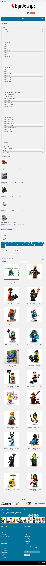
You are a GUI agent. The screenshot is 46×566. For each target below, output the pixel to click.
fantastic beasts (38, 243)
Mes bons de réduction (5, 538)
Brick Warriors (4, 549)
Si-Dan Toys (4, 556)
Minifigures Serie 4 (7, 40)
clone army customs (16, 245)
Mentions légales (27, 538)
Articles (4, 236)
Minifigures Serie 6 (7, 44)
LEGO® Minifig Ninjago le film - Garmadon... (34, 281)
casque (3, 245)
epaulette (27, 245)
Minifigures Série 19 (7, 71)
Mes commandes (4, 531)
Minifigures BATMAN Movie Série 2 (9, 121)
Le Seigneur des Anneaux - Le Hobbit (9, 140)
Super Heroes (6, 144)
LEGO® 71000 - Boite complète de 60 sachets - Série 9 (11, 223)
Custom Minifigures (6, 150)
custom (3, 247)
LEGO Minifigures (6, 31)
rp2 (18, 243)
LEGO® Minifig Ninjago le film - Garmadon (12, 469)
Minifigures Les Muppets (8, 100)
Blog (2, 233)
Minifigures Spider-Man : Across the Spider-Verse (12, 92)
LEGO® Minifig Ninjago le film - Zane (34, 324)
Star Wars (6, 142)
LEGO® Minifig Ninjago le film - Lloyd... (34, 469)
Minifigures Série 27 (7, 88)
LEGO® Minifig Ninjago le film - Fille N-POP (12, 407)
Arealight (3, 547)
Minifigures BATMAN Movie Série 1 (9, 119)
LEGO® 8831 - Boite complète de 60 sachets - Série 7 (11, 167)
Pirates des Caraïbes (7, 138)
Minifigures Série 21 (7, 75)
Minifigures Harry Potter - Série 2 (9, 108)
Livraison (26, 535)
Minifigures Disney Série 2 (8, 115)
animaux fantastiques (27, 243)
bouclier (12, 243)
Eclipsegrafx (4, 554)
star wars (37, 245)
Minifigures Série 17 (7, 67)
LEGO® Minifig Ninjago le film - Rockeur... (34, 490)
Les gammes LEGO (6, 29)
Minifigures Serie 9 (7, 50)
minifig (41, 245)
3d (42, 243)
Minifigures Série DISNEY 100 (8, 117)
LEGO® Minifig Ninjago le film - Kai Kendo (34, 407)
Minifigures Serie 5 (7, 42)
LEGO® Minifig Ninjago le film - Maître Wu (12, 490)
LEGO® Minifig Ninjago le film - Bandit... (34, 304)
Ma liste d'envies (22, 1)
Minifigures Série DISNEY (8, 113)
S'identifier (42, 1)
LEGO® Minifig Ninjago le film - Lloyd (34, 449)
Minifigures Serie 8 (7, 48)
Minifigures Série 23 (7, 79)
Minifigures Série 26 (7, 85)
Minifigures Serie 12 (7, 56)
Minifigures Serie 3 (7, 38)
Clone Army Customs (5, 551)
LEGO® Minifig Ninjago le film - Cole (34, 366)
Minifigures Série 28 (7, 90)
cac (8, 243)
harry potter (4, 243)
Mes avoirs (4, 533)
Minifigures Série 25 (7, 83)
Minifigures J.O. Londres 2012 (8, 133)
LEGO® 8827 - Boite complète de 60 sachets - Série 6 (11, 209)
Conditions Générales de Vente (29, 540)
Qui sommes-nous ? (28, 533)
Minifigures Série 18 (7, 69)
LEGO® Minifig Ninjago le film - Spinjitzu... (34, 428)
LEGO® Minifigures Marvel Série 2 (9, 96)
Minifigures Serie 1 (7, 33)
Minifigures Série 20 (7, 73)
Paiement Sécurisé (27, 542)
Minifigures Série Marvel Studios (9, 98)
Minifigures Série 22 (7, 77)
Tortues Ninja (6, 146)
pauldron (32, 245)
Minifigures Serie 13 (7, 58)
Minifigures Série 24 (7, 81)
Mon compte (15, 1)
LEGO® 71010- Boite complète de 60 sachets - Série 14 (11, 195)
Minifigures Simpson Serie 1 (8, 129)
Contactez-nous (27, 529)
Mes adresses (4, 535)
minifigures (22, 245)
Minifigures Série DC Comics (8, 104)
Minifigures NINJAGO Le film (8, 110)
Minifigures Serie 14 (7, 60)
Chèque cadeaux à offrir (12, 283)
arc (15, 243)
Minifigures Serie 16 (7, 65)
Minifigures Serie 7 (7, 46)
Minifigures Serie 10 (7, 52)
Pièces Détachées (6, 152)
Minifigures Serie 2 (7, 35)
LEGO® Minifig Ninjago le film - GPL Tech (12, 304)
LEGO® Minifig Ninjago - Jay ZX (12, 366)
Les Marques (23, 500)
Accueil (26, 531)
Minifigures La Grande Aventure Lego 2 (10, 127)
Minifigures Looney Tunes (8, 102)
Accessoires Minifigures (7, 148)
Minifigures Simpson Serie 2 (8, 131)
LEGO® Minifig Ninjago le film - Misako (11, 428)
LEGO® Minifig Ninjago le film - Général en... (34, 345)
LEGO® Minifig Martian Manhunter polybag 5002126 (10, 181)
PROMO (4, 27)
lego (33, 243)
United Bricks (4, 558)
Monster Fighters (7, 135)
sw (6, 245)
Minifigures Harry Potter (8, 106)
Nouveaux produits (5, 157)
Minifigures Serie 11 (7, 54)
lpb (21, 243)
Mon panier (29, 1)
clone (10, 245)
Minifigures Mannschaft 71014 (9, 123)
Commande (35, 1)
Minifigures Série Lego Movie (8, 125)
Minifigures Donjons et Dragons (9, 94)
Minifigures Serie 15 (7, 63)
